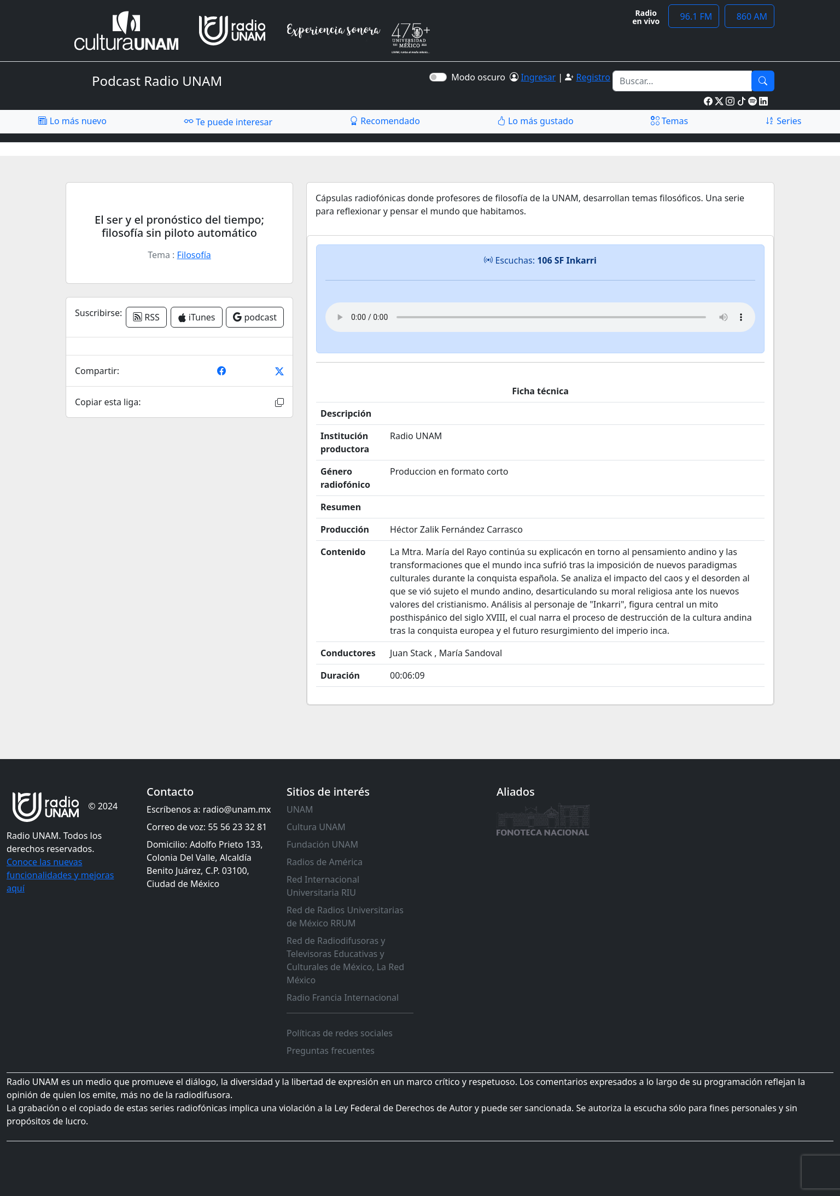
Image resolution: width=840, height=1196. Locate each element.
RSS (146, 317)
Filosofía (194, 255)
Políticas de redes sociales (340, 1033)
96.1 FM (693, 16)
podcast (255, 317)
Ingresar (538, 77)
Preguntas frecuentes (331, 1051)
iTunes (196, 317)
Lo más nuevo (72, 121)
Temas (670, 121)
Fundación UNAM (322, 844)
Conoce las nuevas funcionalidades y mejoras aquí (60, 875)
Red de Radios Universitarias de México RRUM (345, 916)
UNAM (300, 809)
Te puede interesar (228, 121)
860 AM (749, 16)
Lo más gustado (535, 121)
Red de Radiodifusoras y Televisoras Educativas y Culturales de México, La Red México (345, 960)
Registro (593, 77)
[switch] (438, 77)
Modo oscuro (480, 77)
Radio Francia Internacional (343, 997)
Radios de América (325, 862)
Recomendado (384, 121)
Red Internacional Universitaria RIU (323, 886)
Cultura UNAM (316, 827)
